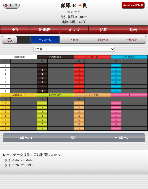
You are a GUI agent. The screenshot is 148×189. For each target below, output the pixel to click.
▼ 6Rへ (121, 138)
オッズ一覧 (45, 39)
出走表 (44, 30)
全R (15, 30)
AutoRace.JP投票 (133, 5)
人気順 (74, 39)
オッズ (74, 30)
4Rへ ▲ (26, 138)
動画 (133, 30)
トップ (13, 5)
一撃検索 (131, 39)
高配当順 (103, 39)
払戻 (103, 30)
